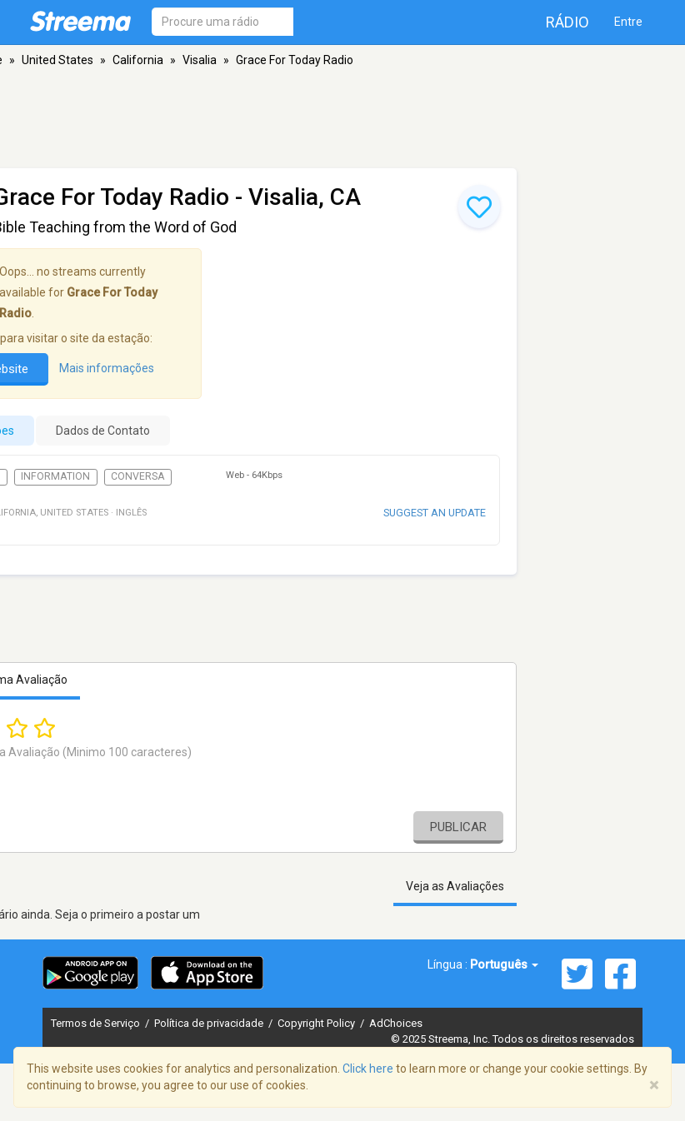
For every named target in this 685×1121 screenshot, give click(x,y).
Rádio (567, 22)
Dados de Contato (103, 430)
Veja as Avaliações (455, 886)
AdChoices (395, 1023)
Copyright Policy (318, 1023)
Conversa (138, 476)
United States (57, 60)
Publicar (458, 827)
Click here (367, 1068)
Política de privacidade (210, 1023)
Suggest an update (434, 512)
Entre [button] (628, 21)
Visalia (199, 60)
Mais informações (106, 368)
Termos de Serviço (96, 1023)
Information (55, 476)
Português (504, 964)
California (137, 60)
